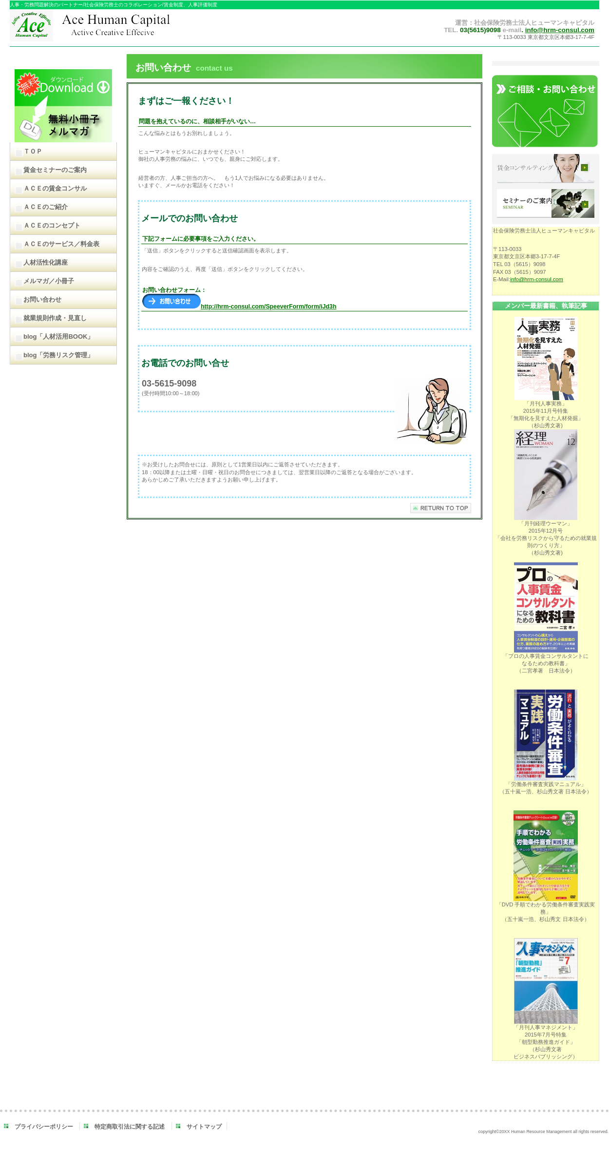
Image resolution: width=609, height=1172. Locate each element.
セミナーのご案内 (545, 204)
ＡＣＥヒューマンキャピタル (111, 28)
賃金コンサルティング (545, 169)
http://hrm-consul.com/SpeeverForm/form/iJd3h (239, 306)
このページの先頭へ (440, 508)
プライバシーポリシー (44, 1126)
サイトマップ (204, 1126)
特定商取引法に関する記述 (130, 1126)
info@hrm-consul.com (559, 30)
